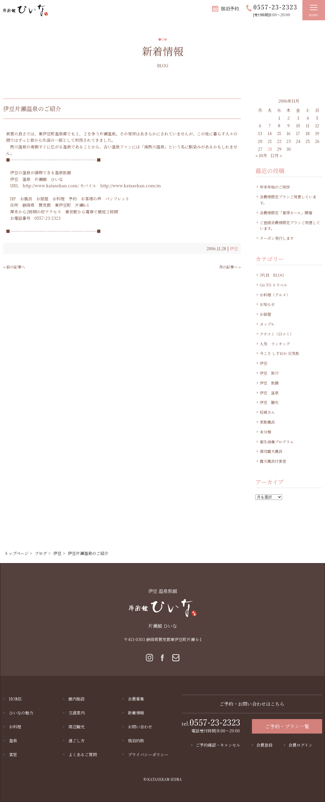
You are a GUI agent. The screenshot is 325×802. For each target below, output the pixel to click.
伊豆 (234, 248)
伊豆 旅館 (269, 383)
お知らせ (267, 304)
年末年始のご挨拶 (275, 187)
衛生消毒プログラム (277, 441)
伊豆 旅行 (269, 373)
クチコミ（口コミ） (276, 334)
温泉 (13, 740)
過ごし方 (76, 740)
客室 (13, 754)
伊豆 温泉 (20, 179)
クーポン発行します (277, 238)
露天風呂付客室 (273, 461)
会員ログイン (300, 745)
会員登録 (264, 745)
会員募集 (136, 699)
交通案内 (76, 713)
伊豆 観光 (269, 402)
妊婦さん (267, 412)
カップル (267, 324)
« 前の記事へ (14, 267)
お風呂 (26, 199)
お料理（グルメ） (275, 294)
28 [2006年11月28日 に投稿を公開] (269, 149)
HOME (15, 699)
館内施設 (76, 699)
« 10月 (261, 155)
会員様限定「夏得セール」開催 (286, 212)
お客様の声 (91, 199)
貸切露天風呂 (271, 451)
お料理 (58, 199)
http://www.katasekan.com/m (130, 185)
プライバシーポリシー (148, 754)
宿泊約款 (136, 740)
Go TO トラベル (273, 285)
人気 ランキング (275, 343)
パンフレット (117, 199)
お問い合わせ (140, 727)
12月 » (276, 155)
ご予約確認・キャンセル (218, 745)
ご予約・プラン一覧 (287, 726)
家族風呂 (267, 422)
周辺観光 (76, 727)
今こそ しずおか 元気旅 (279, 353)
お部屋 (42, 199)
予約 (73, 199)
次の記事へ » (230, 267)
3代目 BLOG (272, 275)
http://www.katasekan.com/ (51, 185)
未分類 (265, 432)
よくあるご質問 (82, 754)
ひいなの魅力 (21, 713)
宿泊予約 (230, 8)
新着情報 (136, 713)
